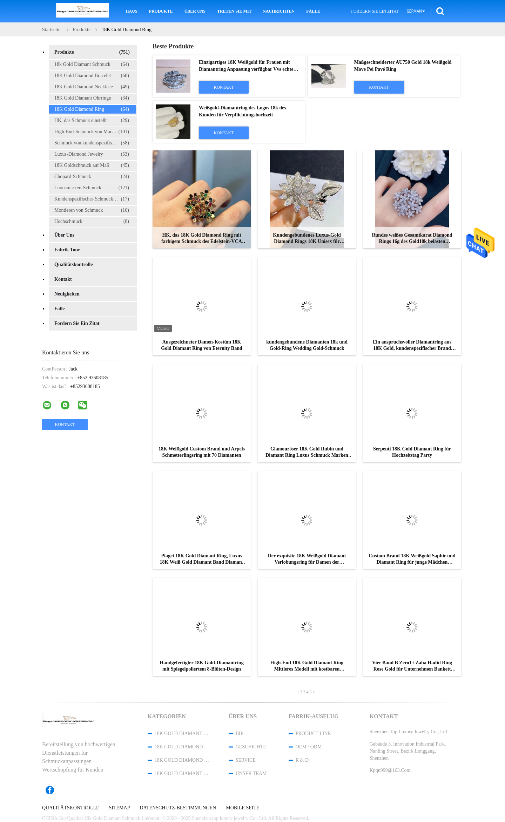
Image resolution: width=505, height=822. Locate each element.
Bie (240, 733)
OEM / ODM (309, 746)
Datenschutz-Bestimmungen (178, 808)
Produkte (161, 11)
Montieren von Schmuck (91, 210)
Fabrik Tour (67, 249)
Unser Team (251, 773)
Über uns (195, 11)
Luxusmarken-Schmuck (91, 188)
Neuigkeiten (67, 294)
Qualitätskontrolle (73, 264)
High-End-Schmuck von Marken (91, 132)
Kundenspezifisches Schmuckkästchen (92, 199)
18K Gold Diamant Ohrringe (91, 98)
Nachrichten (279, 11)
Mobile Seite (242, 808)
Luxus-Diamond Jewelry (91, 154)
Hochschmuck (91, 221)
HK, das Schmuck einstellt (91, 120)
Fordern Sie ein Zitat (374, 11)
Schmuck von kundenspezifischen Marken (95, 143)
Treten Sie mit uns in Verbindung (235, 11)
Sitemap (119, 808)
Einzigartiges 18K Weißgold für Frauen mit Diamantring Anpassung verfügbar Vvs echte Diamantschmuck (246, 69)
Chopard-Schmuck (91, 176)
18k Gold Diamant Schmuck (91, 64)
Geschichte (251, 746)
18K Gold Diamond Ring (91, 109)
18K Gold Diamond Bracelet (91, 76)
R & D (302, 760)
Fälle (313, 11)
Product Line (313, 733)
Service (246, 760)
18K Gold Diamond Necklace (91, 87)
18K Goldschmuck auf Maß (91, 165)
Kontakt (63, 279)
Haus (131, 11)
